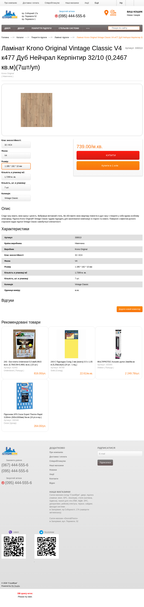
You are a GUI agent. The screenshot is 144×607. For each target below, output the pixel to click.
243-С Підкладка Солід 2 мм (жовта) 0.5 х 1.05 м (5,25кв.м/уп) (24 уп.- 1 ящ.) (71, 363)
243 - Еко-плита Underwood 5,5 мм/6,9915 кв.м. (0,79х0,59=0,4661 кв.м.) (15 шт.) (23, 363)
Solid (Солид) (57, 370)
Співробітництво (52, 3)
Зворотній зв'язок (65, 11)
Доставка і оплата (31, 3)
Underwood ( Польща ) (14, 370)
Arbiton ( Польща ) (105, 368)
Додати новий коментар (129, 309)
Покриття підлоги (41, 28)
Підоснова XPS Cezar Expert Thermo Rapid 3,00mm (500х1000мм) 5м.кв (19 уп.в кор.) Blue (23, 416)
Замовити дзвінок (11, 460)
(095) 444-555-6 (72, 16)
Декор (21, 28)
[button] (97, 3)
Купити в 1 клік (108, 165)
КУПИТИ (108, 155)
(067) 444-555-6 (14, 465)
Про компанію (10, 3)
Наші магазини (72, 3)
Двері (8, 28)
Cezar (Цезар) (10, 423)
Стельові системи (69, 28)
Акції (87, 3)
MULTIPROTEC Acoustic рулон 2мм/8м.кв (116, 362)
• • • (87, 28)
